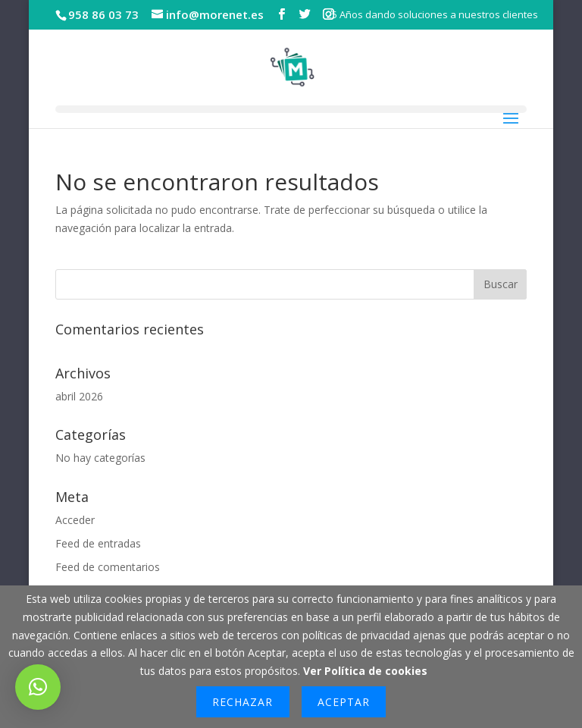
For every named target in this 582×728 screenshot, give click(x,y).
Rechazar (242, 702)
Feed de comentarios (107, 567)
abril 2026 (79, 396)
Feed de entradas (98, 543)
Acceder (75, 520)
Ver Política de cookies (365, 671)
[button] (38, 687)
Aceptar (344, 702)
